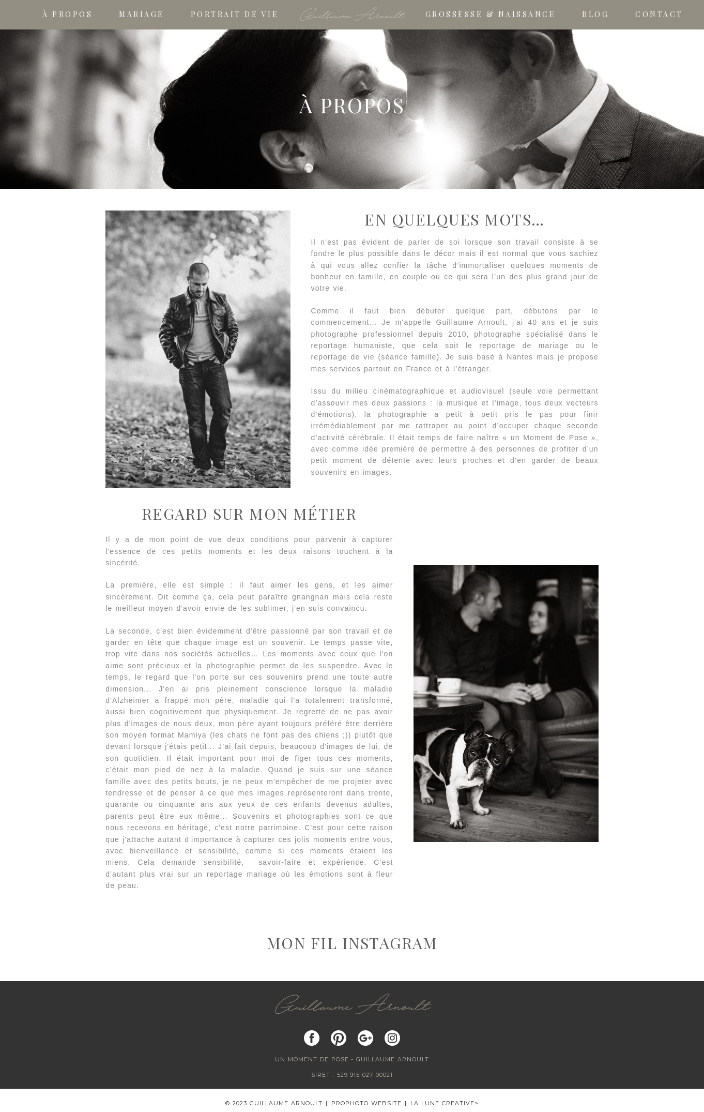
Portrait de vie (235, 14)
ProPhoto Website (366, 1103)
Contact (659, 14)
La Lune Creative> (444, 1103)
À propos (67, 14)
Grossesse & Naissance (490, 14)
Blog (595, 14)
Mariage (141, 14)
